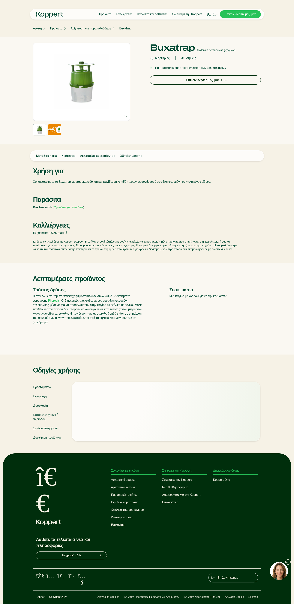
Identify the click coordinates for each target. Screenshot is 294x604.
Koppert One (221, 479)
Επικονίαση (118, 524)
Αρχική (37, 28)
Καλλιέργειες (124, 14)
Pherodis (54, 300)
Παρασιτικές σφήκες (124, 494)
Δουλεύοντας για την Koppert (181, 494)
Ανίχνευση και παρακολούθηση (91, 28)
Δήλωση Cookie (234, 596)
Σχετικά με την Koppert (187, 14)
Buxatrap (125, 28)
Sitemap (253, 596)
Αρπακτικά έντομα (123, 487)
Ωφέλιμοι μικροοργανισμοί (128, 509)
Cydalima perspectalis (68, 207)
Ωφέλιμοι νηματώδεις (124, 502)
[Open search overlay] (209, 14)
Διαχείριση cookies (108, 596)
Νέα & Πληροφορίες (175, 487)
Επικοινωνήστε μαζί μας (240, 14)
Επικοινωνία (170, 502)
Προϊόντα (105, 14)
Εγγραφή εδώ (83, 555)
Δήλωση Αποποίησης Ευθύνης (202, 596)
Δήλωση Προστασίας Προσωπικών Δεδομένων (151, 596)
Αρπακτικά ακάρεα (123, 479)
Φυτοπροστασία (122, 517)
